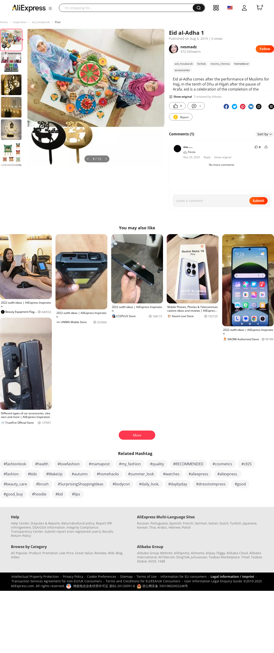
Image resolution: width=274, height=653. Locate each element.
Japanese (250, 523)
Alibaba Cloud (237, 553)
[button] (50, 8)
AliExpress (182, 553)
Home (4, 22)
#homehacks (108, 473)
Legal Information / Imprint (232, 576)
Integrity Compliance (82, 527)
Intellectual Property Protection (35, 576)
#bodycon (121, 484)
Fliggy (220, 553)
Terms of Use (147, 576)
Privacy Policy (73, 576)
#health (41, 463)
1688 (161, 561)
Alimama (197, 553)
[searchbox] (127, 8)
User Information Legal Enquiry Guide (213, 581)
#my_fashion (130, 463)
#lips (76, 494)
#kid (59, 494)
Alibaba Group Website (154, 553)
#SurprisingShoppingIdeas (80, 484)
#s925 (246, 463)
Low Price (66, 553)
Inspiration (19, 22)
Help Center (20, 523)
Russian (143, 523)
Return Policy (21, 535)
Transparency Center (27, 531)
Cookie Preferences (101, 576)
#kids (32, 473)
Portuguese (159, 523)
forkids (201, 64)
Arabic (162, 527)
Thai (152, 527)
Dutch (224, 523)
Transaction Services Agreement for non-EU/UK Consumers (56, 581)
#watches (171, 473)
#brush (42, 484)
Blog (119, 553)
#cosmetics (222, 463)
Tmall (245, 557)
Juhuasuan (199, 557)
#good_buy (13, 494)
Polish (186, 527)
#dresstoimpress (211, 484)
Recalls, (108, 531)
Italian (213, 523)
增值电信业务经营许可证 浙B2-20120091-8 (104, 586)
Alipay (210, 553)
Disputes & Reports (45, 523)
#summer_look (141, 473)
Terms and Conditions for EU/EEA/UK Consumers (143, 581)
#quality (157, 463)
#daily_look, (149, 484)
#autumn (80, 473)
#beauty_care (15, 484)
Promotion (50, 553)
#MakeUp (54, 473)
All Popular (19, 553)
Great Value (84, 553)
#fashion (11, 473)
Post (58, 22)
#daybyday (177, 484)
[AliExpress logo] (29, 8)
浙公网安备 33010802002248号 (162, 586)
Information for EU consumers (184, 576)
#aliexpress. (227, 473)
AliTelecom (166, 557)
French (188, 523)
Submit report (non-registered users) (73, 531)
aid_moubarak (41, 22)
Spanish (175, 523)
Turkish (235, 523)
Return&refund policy (78, 523)
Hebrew (174, 527)
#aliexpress (198, 473)
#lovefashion (69, 463)
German (201, 523)
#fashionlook (15, 463)
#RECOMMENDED (188, 463)
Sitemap (126, 576)
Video (15, 557)
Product (35, 553)
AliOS (152, 561)
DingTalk (183, 557)
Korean (142, 527)
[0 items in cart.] (259, 7)
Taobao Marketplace (224, 557)
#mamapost (99, 463)
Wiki (111, 553)
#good (240, 484)
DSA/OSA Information (48, 527)
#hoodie (39, 494)
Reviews (100, 553)
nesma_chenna (220, 64)
